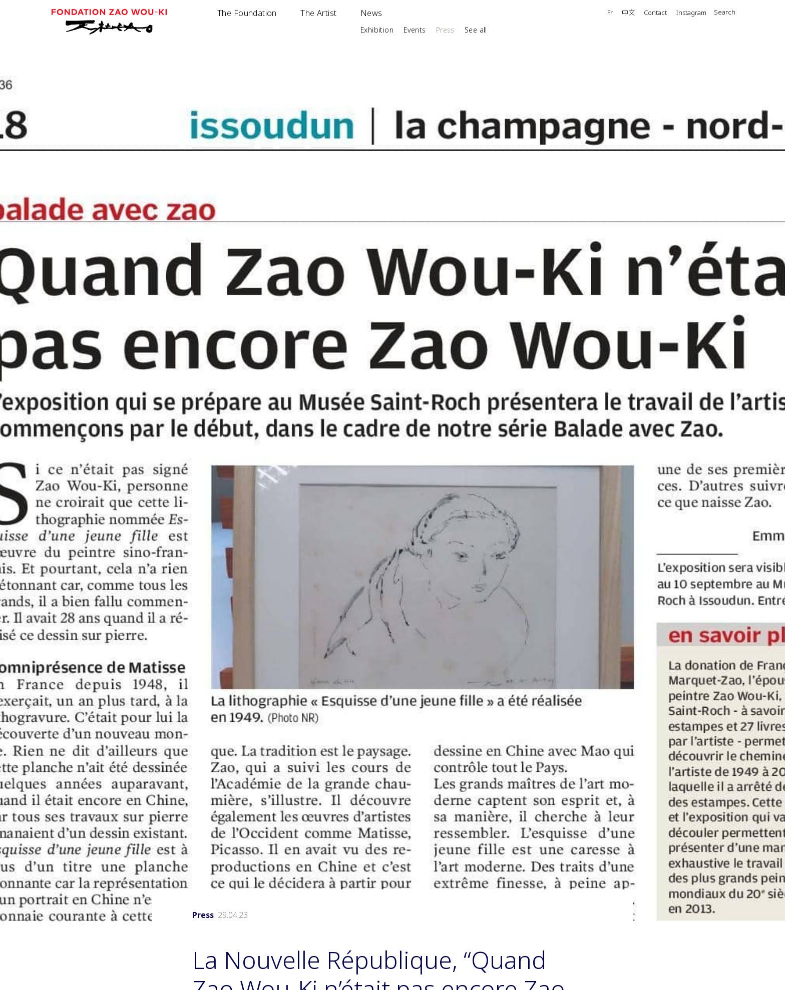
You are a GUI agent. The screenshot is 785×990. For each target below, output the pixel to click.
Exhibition (377, 30)
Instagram (691, 13)
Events (415, 30)
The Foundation (247, 13)
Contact (655, 13)
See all (476, 30)
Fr (610, 13)
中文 (628, 13)
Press (445, 30)
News (371, 13)
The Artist (318, 13)
